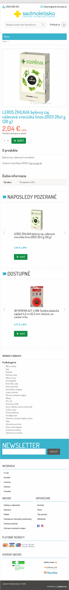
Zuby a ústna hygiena (14, 427)
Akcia (39, 510)
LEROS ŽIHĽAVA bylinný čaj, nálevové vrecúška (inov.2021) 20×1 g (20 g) (34, 235)
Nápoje (8, 398)
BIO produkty (11, 366)
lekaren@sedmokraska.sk (55, 6)
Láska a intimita (12, 392)
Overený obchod (10, 524)
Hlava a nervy (11, 378)
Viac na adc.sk (35, 163)
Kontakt (7, 477)
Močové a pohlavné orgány (16, 395)
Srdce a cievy (11, 409)
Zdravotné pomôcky (14, 424)
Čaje (7, 369)
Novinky (40, 505)
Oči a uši (9, 401)
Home (4, 42)
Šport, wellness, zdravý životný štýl (19, 407)
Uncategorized (11, 415)
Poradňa (7, 491)
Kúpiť (20, 141)
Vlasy (8, 421)
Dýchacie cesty (11, 375)
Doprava (7, 510)
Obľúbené (41, 519)
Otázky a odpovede (12, 505)
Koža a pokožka (12, 386)
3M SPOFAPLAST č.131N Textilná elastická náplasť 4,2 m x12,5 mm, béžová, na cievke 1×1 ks (36, 314)
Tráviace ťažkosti (12, 412)
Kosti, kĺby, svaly (12, 383)
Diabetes (9, 372)
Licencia (7, 482)
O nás (6, 473)
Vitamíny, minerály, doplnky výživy (19, 418)
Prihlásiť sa (55, 24)
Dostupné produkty (13, 430)
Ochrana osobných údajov (15, 528)
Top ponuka (42, 514)
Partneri (7, 487)
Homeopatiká (11, 380)
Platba (6, 514)
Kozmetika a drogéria (14, 389)
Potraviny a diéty (12, 404)
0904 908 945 (12, 6)
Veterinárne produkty (14, 433)
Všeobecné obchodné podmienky (17, 519)
